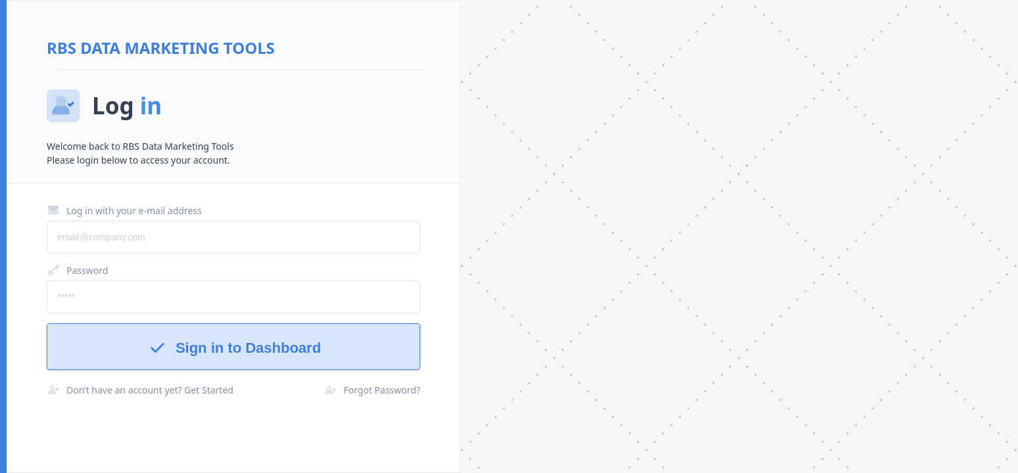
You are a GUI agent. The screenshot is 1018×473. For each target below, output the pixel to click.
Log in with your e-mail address (124, 210)
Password (77, 270)
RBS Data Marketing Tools (161, 47)
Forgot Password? (372, 389)
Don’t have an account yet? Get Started (140, 389)
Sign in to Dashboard (233, 347)
